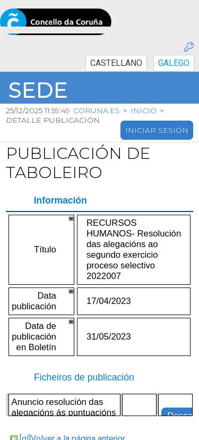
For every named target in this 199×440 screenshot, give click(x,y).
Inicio (144, 110)
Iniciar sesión (156, 130)
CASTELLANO (116, 63)
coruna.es (96, 110)
